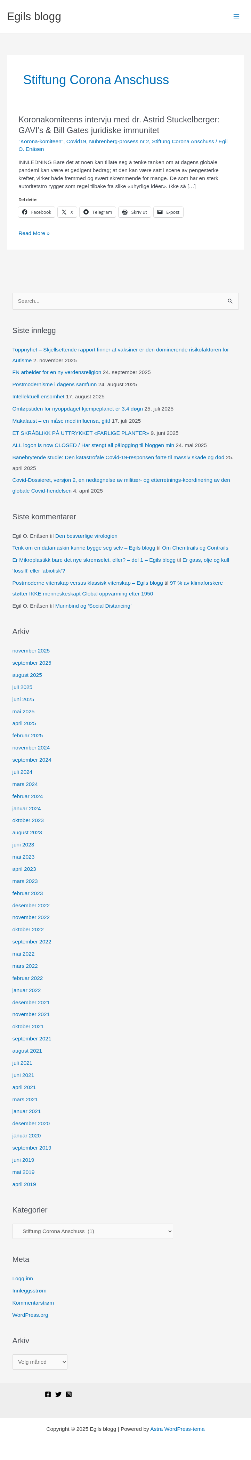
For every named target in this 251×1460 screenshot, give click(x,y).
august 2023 (27, 832)
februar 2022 (28, 978)
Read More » (34, 233)
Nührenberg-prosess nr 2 (119, 141)
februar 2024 (28, 796)
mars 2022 (25, 966)
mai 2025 (24, 711)
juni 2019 (23, 1160)
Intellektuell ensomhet (39, 396)
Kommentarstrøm (33, 1303)
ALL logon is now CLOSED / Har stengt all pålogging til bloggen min (94, 445)
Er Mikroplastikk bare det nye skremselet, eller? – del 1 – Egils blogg (94, 560)
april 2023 (24, 869)
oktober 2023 (28, 820)
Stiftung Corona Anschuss (183, 141)
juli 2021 (23, 1063)
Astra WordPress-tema (177, 1429)
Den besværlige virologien (86, 536)
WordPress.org (30, 1315)
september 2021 (32, 1038)
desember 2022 (31, 905)
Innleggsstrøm (30, 1290)
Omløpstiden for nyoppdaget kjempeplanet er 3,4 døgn (78, 409)
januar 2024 (27, 808)
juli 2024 (23, 772)
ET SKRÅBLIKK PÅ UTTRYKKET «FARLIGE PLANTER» (81, 433)
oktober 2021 (28, 1026)
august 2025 (27, 675)
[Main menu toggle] (236, 16)
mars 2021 (25, 1099)
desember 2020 (31, 1123)
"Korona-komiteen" (40, 141)
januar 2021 (27, 1111)
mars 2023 (25, 881)
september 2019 (32, 1148)
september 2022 (32, 941)
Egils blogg (34, 16)
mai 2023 (24, 857)
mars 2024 (25, 784)
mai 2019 (24, 1172)
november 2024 (31, 748)
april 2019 (24, 1184)
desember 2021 (31, 1002)
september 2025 (32, 663)
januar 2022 (27, 990)
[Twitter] (58, 1394)
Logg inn (23, 1278)
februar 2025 (28, 735)
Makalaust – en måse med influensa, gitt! (62, 421)
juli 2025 (23, 687)
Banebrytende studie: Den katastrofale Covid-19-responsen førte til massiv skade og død (119, 457)
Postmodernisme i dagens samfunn (55, 384)
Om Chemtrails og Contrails (195, 548)
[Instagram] (69, 1394)
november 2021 (31, 1014)
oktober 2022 (28, 929)
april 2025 (24, 723)
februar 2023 (28, 893)
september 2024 (32, 760)
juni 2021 (23, 1075)
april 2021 (24, 1087)
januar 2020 (27, 1135)
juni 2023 (23, 844)
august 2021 (27, 1051)
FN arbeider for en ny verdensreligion (57, 372)
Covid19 (76, 141)
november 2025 (31, 651)
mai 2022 (24, 954)
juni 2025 (23, 699)
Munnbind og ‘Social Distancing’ (93, 606)
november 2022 (31, 917)
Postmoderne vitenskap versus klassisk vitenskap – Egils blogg (88, 583)
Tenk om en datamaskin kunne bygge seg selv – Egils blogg (84, 548)
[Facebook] (48, 1394)
